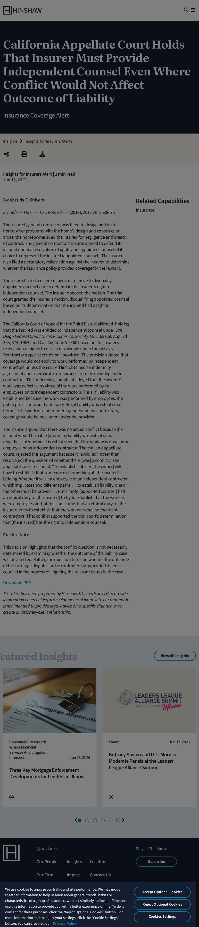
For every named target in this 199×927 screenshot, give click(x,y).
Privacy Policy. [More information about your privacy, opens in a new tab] (65, 923)
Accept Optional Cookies (162, 892)
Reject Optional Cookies (162, 904)
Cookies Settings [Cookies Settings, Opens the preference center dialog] (162, 916)
